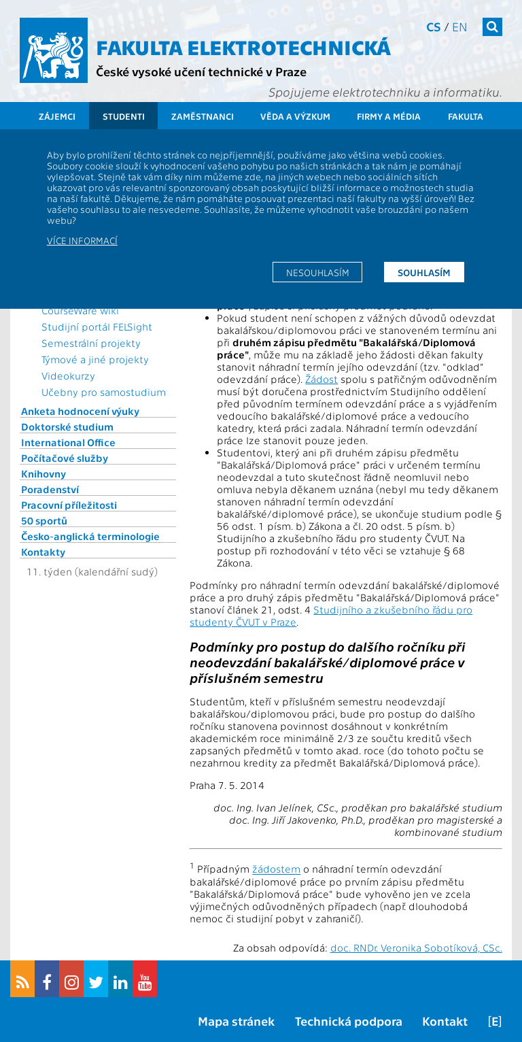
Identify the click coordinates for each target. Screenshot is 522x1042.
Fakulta (465, 116)
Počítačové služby (64, 458)
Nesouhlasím (317, 272)
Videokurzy (68, 375)
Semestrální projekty (91, 343)
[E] (495, 1020)
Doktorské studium (67, 426)
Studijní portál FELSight (96, 326)
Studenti (124, 116)
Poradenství (50, 489)
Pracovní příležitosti (69, 505)
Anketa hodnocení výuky (80, 411)
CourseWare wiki (80, 310)
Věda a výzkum (295, 116)
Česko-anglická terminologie (90, 536)
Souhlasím (424, 272)
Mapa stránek (236, 1020)
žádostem (276, 869)
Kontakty (43, 551)
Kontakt (445, 1020)
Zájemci (57, 116)
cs (433, 26)
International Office (68, 442)
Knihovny (43, 473)
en (460, 26)
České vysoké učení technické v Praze (201, 71)
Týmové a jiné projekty (95, 359)
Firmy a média (389, 116)
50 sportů (44, 520)
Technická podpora (348, 1020)
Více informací (82, 240)
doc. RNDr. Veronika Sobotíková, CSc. (416, 947)
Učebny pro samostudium (103, 392)
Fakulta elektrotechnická (243, 46)
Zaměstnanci (202, 116)
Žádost (321, 379)
